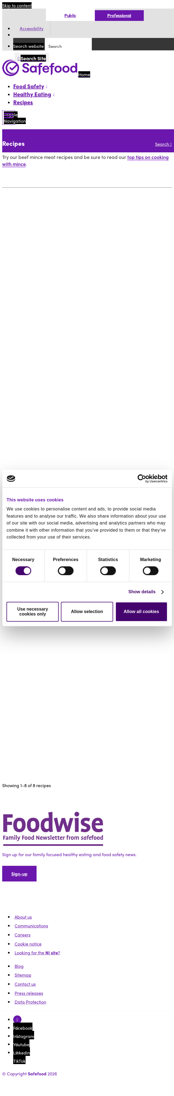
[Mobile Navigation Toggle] (8, 117)
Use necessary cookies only (32, 611)
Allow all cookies (141, 611)
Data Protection (30, 1002)
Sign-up (19, 873)
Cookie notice (28, 944)
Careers (23, 935)
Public (70, 15)
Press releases (29, 993)
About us (23, 917)
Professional (119, 15)
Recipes (23, 102)
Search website (28, 46)
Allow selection (87, 611)
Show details (142, 591)
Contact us (25, 984)
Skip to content (17, 5)
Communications (31, 925)
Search (163, 144)
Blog (19, 966)
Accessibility (31, 29)
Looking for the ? (37, 952)
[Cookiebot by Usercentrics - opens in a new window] (143, 478)
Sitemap (23, 975)
